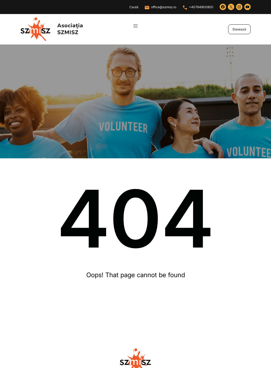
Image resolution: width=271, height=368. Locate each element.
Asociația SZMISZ (70, 29)
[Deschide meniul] (135, 26)
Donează (239, 29)
